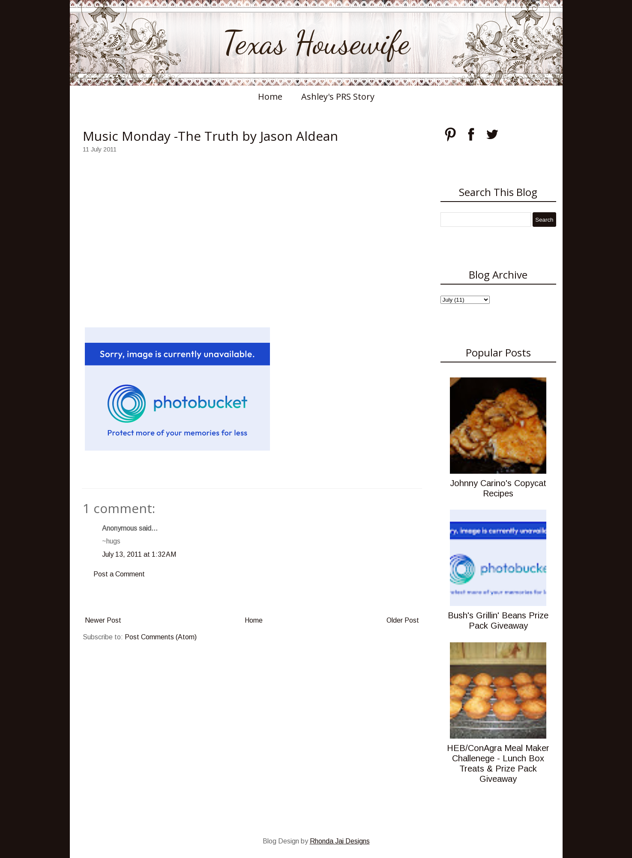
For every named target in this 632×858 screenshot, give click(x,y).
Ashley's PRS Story (337, 96)
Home (270, 96)
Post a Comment (119, 574)
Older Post (402, 620)
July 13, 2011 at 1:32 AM (139, 554)
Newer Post (103, 620)
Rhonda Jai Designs (340, 841)
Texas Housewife (316, 43)
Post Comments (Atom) (161, 637)
